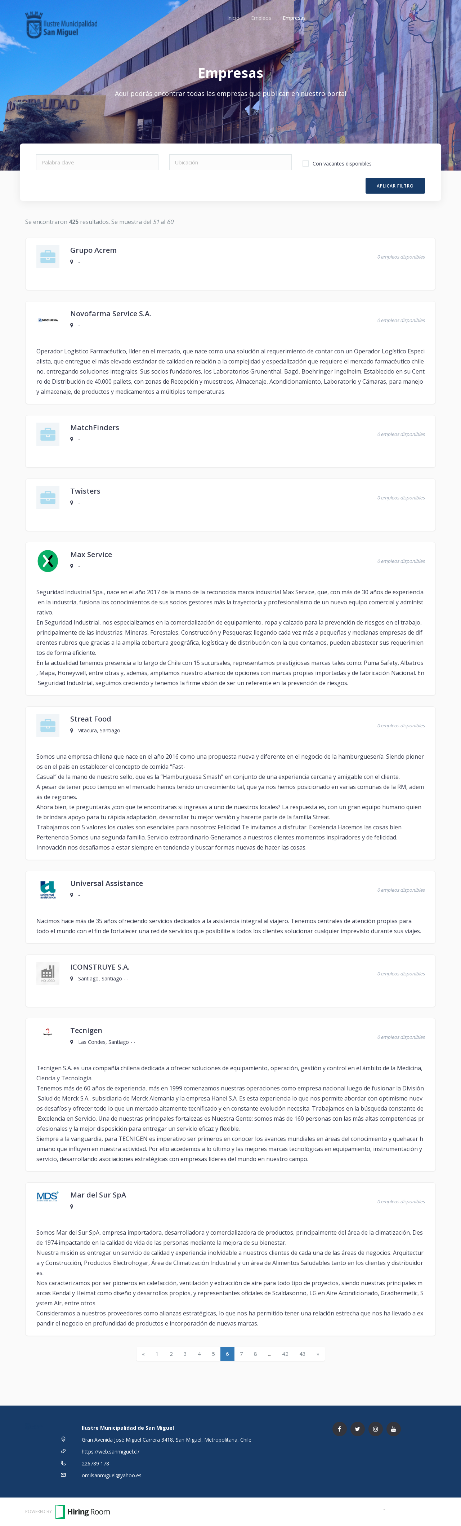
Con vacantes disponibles (342, 163)
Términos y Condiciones (354, 1508)
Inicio (233, 17)
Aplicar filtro (395, 186)
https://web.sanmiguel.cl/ (110, 1451)
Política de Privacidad (411, 1508)
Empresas (294, 17)
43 (302, 1353)
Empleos (261, 17)
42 (285, 1353)
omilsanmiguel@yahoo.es (112, 1475)
